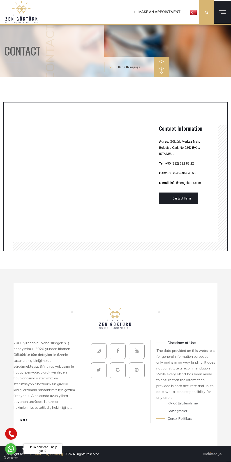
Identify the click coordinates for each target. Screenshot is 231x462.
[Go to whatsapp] (10, 449)
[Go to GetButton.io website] (11, 457)
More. (24, 419)
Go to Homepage (129, 67)
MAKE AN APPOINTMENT (154, 12)
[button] (193, 12)
